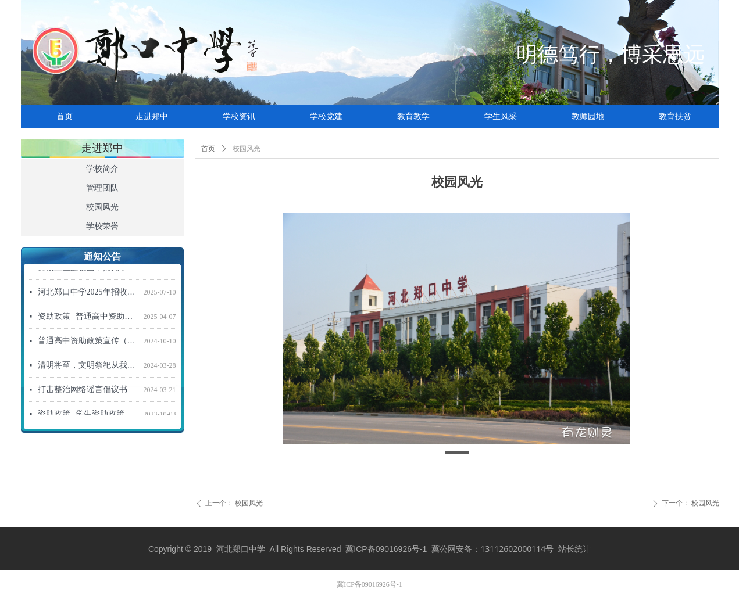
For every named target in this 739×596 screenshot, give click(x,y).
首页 (208, 149)
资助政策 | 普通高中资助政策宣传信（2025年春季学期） (88, 318)
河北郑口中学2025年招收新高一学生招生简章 (88, 293)
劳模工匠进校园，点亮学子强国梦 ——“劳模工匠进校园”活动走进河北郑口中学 (88, 269)
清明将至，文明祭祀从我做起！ (88, 366)
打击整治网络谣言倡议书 (82, 391)
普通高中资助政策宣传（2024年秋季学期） (88, 342)
